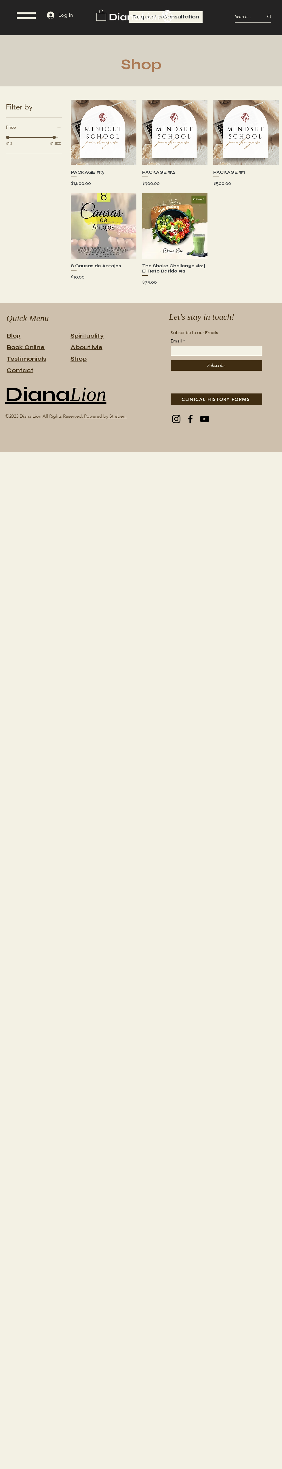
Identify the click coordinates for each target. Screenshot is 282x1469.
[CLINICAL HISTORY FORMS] (216, 399)
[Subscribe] (216, 365)
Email (176, 341)
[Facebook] (190, 419)
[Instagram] (176, 419)
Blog (14, 335)
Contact (20, 370)
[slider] (7, 137)
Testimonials (26, 358)
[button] (26, 15)
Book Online (26, 347)
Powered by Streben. (105, 416)
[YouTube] (204, 419)
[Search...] (245, 16)
